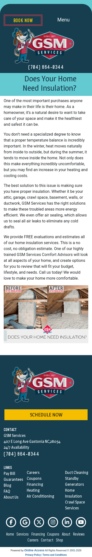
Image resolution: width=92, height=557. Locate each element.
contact (48, 540)
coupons (54, 534)
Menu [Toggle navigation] (69, 20)
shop (60, 540)
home (10, 534)
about (67, 534)
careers (33, 540)
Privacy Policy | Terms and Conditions (46, 555)
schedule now (46, 415)
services (23, 534)
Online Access (34, 550)
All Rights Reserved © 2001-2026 (63, 550)
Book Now (23, 20)
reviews (79, 534)
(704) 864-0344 (46, 67)
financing (38, 534)
